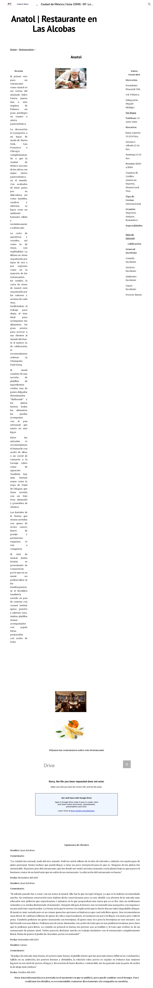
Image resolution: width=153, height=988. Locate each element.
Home (13, 49)
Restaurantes (26, 49)
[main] (54, 24)
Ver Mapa (131, 112)
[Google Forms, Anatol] (76, 797)
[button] (149, 4)
